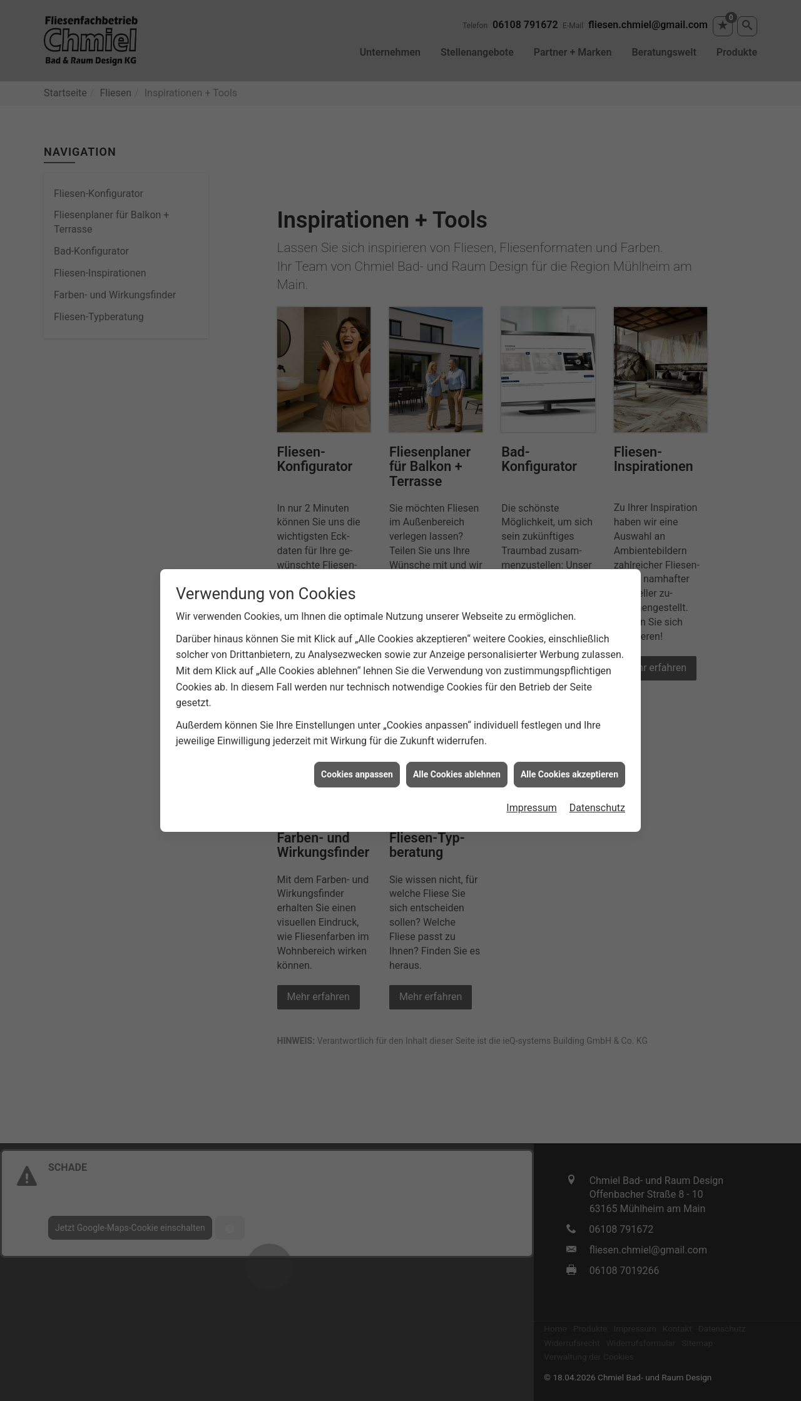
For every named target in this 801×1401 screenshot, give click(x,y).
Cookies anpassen (357, 756)
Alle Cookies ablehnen (457, 756)
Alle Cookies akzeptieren (569, 756)
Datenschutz (597, 790)
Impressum (531, 790)
